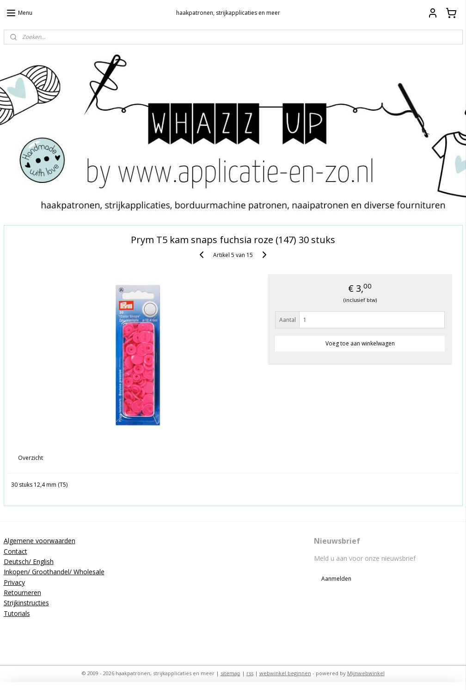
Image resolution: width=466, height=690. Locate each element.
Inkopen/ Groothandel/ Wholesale (54, 571)
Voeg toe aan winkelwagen (360, 343)
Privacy (14, 582)
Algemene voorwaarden (39, 540)
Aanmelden (336, 579)
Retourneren (22, 592)
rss (249, 673)
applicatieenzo (184, 630)
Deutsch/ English (29, 561)
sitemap (230, 673)
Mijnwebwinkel (366, 673)
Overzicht (30, 458)
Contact (15, 551)
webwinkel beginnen (285, 673)
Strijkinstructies (26, 602)
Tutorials (17, 613)
